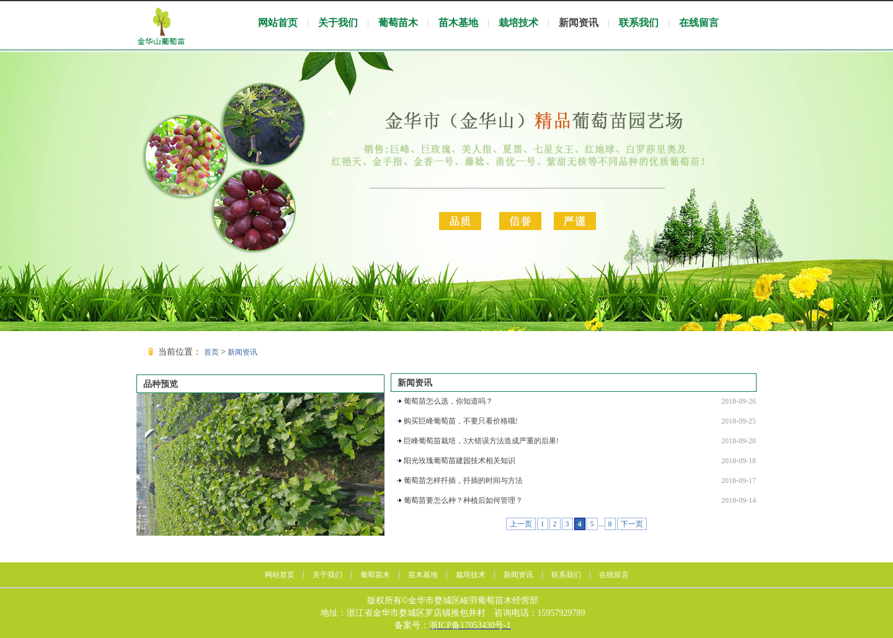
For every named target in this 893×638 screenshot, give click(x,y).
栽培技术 (518, 22)
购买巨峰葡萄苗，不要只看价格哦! (461, 421)
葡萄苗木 (398, 22)
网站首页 (278, 22)
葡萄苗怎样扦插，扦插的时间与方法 (463, 480)
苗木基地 (458, 22)
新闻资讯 (578, 22)
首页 (211, 352)
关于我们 (338, 22)
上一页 (521, 524)
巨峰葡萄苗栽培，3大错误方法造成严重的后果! (481, 440)
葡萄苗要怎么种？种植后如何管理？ (463, 500)
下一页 (632, 524)
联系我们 (639, 22)
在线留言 (699, 22)
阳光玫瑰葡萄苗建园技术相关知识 (459, 460)
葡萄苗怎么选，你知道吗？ (448, 401)
